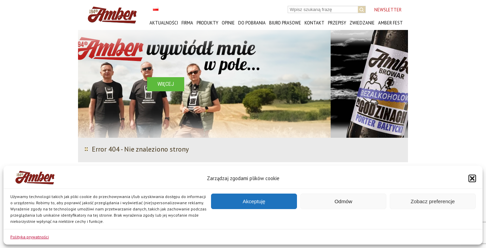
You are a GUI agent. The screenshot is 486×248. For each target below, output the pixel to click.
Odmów (343, 201)
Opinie (228, 23)
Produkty (207, 23)
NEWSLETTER (387, 10)
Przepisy (337, 23)
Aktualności (164, 23)
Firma (187, 23)
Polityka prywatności (29, 236)
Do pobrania (252, 23)
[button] (472, 178)
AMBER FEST (390, 23)
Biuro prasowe (285, 23)
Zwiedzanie (362, 23)
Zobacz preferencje (433, 201)
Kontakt (314, 23)
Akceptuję (254, 201)
